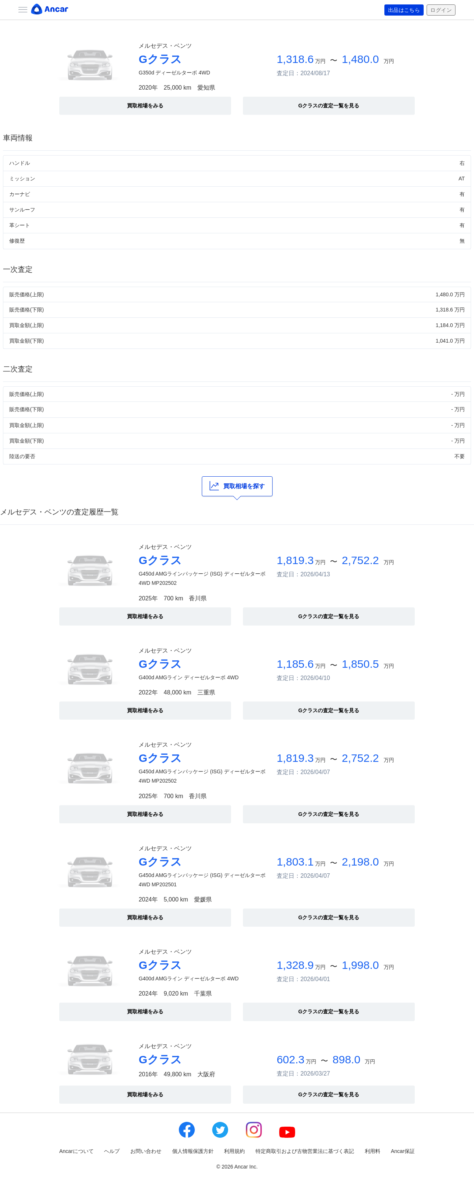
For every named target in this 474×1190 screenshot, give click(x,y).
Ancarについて (76, 1151)
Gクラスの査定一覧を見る (329, 106)
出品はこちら (404, 10)
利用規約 (234, 1151)
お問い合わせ (145, 1151)
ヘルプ (112, 1151)
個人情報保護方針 (193, 1151)
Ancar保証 (403, 1151)
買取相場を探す (237, 485)
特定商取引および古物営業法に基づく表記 (305, 1151)
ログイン (441, 10)
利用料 (372, 1151)
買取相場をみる (145, 106)
